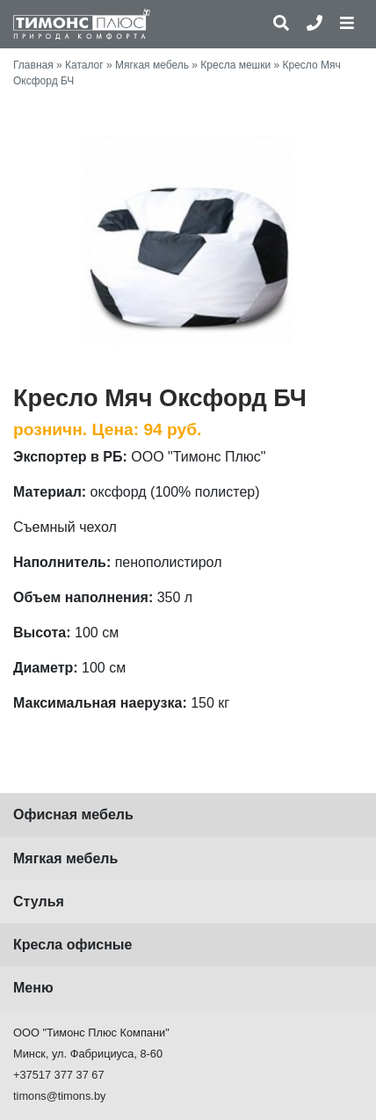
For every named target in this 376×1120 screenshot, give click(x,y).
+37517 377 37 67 (59, 1074)
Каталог (84, 65)
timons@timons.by (59, 1095)
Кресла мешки (235, 65)
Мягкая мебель (152, 65)
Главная (33, 65)
